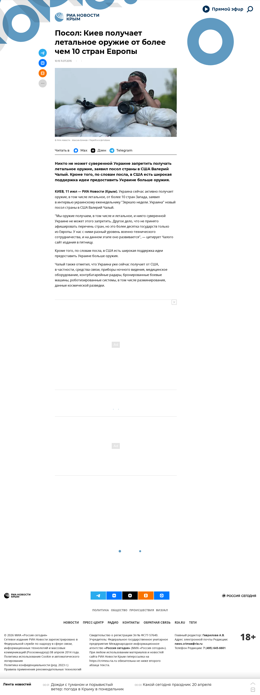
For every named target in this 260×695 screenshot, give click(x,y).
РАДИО (113, 623)
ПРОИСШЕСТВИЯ (141, 610)
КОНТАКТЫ (131, 623)
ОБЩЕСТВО (119, 610)
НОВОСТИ (71, 623)
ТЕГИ (193, 623)
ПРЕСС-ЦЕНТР (93, 623)
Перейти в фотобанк (99, 140)
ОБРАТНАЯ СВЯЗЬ (157, 623)
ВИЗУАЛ (162, 610)
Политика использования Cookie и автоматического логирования (41, 659)
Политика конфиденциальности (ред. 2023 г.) (36, 665)
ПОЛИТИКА (100, 610)
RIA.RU (180, 623)
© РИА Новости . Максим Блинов (71, 140)
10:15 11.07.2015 (63, 60)
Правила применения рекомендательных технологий (42, 669)
